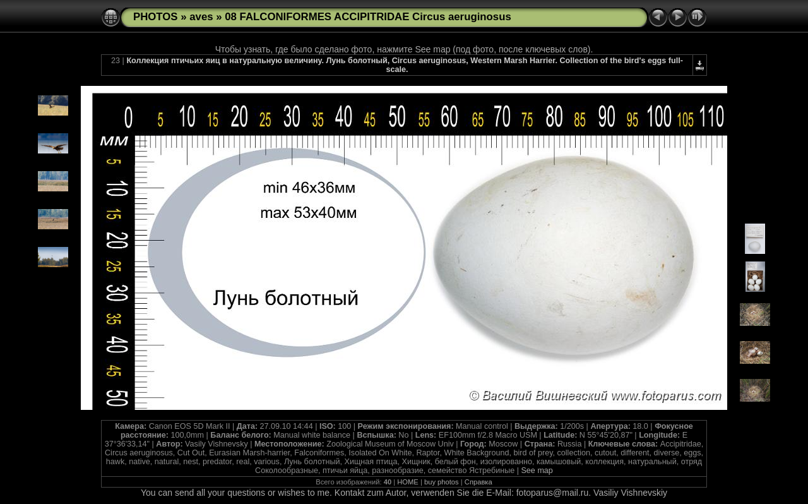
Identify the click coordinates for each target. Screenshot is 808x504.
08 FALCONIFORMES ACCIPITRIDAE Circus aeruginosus (368, 17)
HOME (408, 482)
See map (536, 470)
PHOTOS (155, 17)
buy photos (441, 482)
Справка (478, 482)
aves (201, 17)
